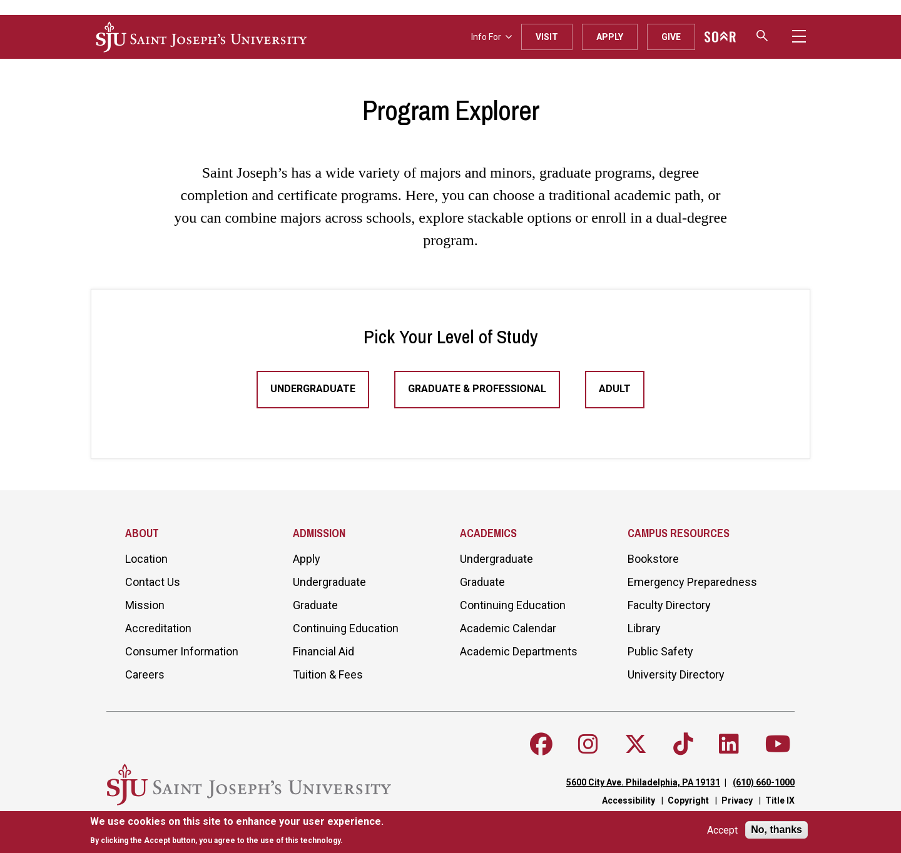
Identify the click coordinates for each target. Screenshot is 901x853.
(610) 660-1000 (764, 782)
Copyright (688, 800)
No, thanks (776, 829)
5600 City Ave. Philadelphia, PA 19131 (643, 782)
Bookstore (653, 558)
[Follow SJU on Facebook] (541, 744)
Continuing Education (346, 628)
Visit (547, 37)
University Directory (676, 674)
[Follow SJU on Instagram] (588, 744)
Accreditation (158, 628)
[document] (237, 830)
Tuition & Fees (328, 674)
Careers (145, 674)
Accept (722, 830)
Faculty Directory (669, 605)
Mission (145, 605)
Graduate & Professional (477, 389)
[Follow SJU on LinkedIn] (728, 744)
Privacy (737, 800)
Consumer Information (181, 651)
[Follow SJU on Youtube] (778, 744)
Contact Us (152, 581)
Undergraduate (312, 389)
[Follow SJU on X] (635, 744)
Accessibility (628, 800)
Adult (615, 389)
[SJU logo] (201, 37)
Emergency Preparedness (692, 581)
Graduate (315, 605)
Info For (491, 37)
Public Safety (660, 651)
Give (671, 37)
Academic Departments (519, 651)
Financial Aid (323, 651)
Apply (609, 37)
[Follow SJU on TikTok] (683, 744)
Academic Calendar (508, 628)
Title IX (780, 800)
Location (146, 558)
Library (644, 628)
